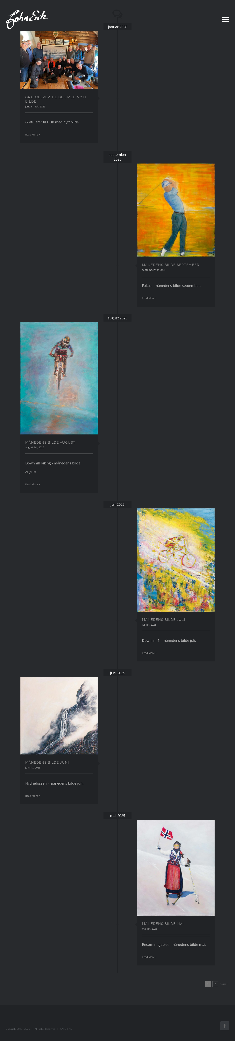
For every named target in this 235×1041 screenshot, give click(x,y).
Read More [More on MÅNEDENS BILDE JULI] (148, 653)
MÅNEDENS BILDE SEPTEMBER (170, 265)
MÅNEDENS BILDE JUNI (47, 762)
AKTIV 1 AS (66, 1028)
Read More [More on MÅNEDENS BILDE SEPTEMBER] (148, 298)
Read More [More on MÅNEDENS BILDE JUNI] (31, 795)
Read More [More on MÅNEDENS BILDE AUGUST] (31, 484)
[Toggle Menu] (225, 19)
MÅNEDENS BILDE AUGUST (50, 442)
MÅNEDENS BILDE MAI (163, 924)
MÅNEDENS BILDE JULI (163, 620)
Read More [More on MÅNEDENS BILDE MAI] (148, 957)
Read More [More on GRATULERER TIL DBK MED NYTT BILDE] (31, 134)
